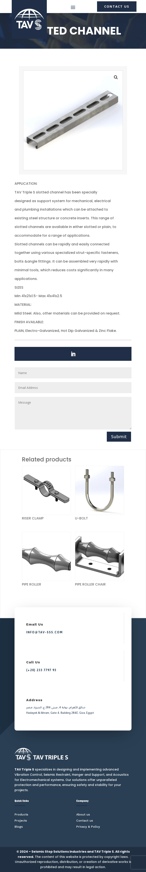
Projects (21, 820)
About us (83, 814)
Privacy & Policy (88, 826)
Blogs (19, 826)
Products (21, 814)
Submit (119, 436)
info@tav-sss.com (44, 632)
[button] (116, 77)
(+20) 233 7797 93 (41, 670)
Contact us (84, 820)
